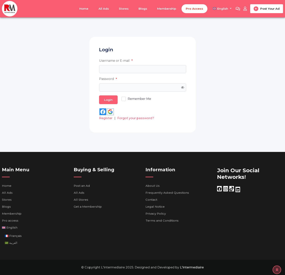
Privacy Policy (155, 213)
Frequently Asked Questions (167, 192)
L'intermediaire (192, 267)
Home (83, 8)
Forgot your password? (135, 118)
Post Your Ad (267, 8)
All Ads (103, 8)
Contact (151, 199)
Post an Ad (82, 186)
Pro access (194, 8)
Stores (123, 8)
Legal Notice (155, 206)
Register (105, 118)
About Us (152, 186)
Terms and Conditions (162, 220)
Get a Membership (88, 206)
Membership (166, 8)
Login (108, 100)
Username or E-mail (116, 61)
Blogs (143, 8)
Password (108, 79)
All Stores (81, 199)
